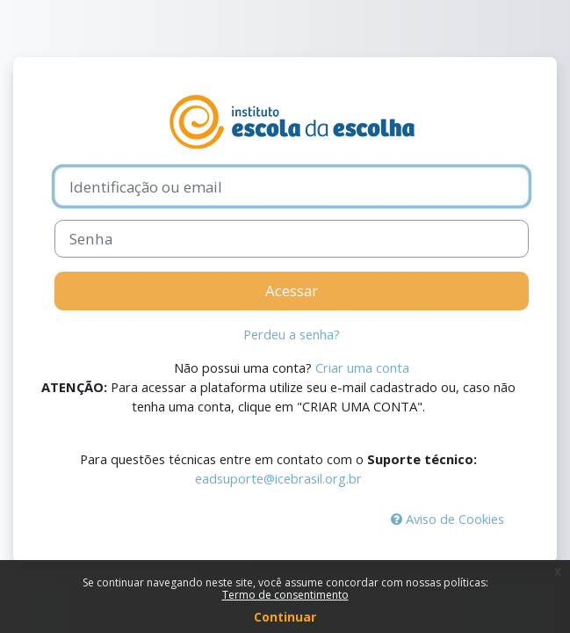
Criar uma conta (362, 367)
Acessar (291, 290)
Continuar (285, 616)
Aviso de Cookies (447, 519)
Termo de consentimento (285, 594)
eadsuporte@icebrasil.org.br (278, 478)
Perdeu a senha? (291, 334)
